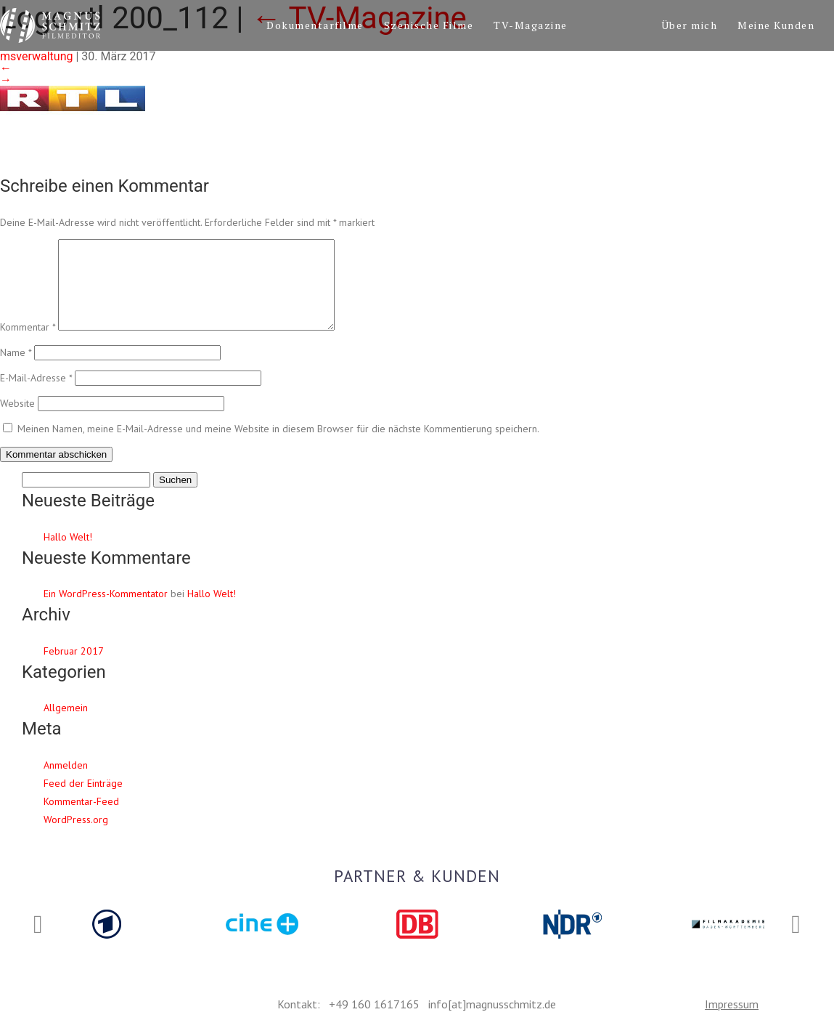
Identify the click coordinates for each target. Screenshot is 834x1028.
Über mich (689, 25)
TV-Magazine (531, 25)
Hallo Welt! (68, 554)
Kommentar (27, 344)
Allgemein (66, 725)
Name (15, 369)
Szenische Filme (429, 25)
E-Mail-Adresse (36, 395)
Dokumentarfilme (315, 25)
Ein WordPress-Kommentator (106, 611)
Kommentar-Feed (81, 818)
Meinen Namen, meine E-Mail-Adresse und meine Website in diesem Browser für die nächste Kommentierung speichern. (278, 446)
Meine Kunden (775, 25)
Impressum (732, 1004)
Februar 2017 (74, 668)
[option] (106, 924)
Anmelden (66, 782)
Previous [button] (38, 925)
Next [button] (796, 925)
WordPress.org (76, 836)
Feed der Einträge (83, 800)
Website (17, 420)
